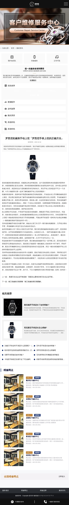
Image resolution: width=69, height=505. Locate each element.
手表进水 (40, 91)
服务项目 (5, 490)
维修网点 (24, 490)
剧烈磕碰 (52, 91)
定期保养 (16, 91)
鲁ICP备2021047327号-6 (46, 495)
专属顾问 (34, 80)
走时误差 (28, 91)
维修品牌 (43, 490)
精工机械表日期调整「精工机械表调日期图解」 (25, 281)
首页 (12, 48)
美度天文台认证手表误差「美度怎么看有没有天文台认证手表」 (31, 277)
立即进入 (62, 476)
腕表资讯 (19, 48)
